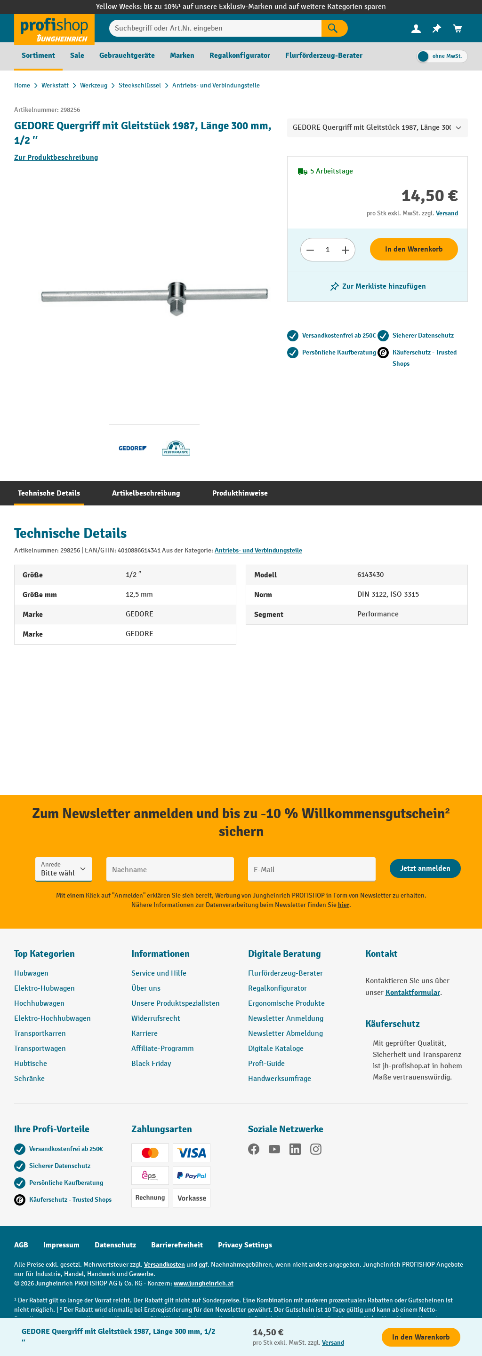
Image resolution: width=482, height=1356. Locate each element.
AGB (21, 1245)
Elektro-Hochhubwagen (52, 1018)
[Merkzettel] (436, 28)
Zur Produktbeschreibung (56, 157)
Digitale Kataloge (276, 1048)
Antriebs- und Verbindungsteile (258, 550)
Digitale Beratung (284, 954)
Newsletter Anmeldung (285, 1018)
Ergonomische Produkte (286, 1003)
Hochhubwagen (39, 1003)
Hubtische (30, 1063)
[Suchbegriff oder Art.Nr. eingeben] (215, 28)
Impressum (61, 1245)
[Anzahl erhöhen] (345, 249)
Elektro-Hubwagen (44, 988)
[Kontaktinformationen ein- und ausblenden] (23, 1332)
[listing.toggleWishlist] (377, 286)
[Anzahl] (328, 249)
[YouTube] (274, 1151)
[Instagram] (315, 1151)
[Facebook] (253, 1151)
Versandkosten (164, 1265)
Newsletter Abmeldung (285, 1033)
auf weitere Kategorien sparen (337, 6)
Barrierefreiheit (177, 1245)
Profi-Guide (266, 1063)
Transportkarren (40, 1033)
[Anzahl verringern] (310, 249)
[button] (299, 957)
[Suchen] (334, 28)
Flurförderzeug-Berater (285, 973)
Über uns (146, 988)
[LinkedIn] (295, 1151)
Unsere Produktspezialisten (175, 1003)
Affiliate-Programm (162, 1048)
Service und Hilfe (158, 973)
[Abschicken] (425, 868)
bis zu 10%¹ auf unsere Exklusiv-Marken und (216, 6)
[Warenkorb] (457, 28)
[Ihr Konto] (416, 28)
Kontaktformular (413, 992)
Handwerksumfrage (279, 1078)
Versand (447, 213)
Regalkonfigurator (277, 988)
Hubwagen (31, 973)
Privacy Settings (245, 1245)
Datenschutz (115, 1245)
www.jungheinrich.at (203, 1283)
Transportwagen (40, 1048)
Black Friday (151, 1063)
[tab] (49, 493)
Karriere (144, 1033)
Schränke (29, 1078)
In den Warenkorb (414, 249)
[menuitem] (416, 28)
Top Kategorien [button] (44, 954)
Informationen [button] (160, 954)
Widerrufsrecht (155, 1018)
